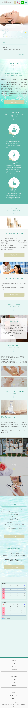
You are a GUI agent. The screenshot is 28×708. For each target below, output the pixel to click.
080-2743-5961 (10, 522)
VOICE (14, 685)
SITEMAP (14, 698)
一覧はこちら (21, 54)
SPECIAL (14, 682)
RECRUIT (14, 689)
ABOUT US (14, 102)
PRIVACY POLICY (14, 695)
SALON (14, 536)
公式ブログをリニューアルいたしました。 (12, 49)
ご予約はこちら (14, 567)
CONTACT (14, 692)
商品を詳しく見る (14, 255)
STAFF (14, 663)
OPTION (14, 679)
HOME (14, 660)
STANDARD (14, 676)
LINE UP (14, 673)
